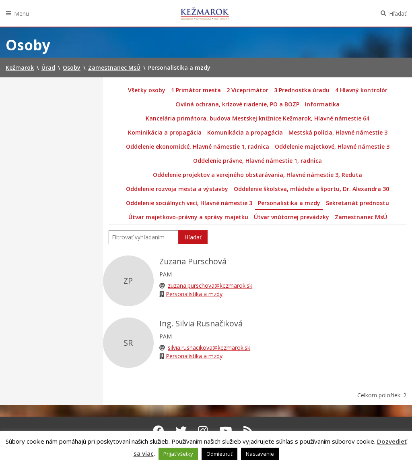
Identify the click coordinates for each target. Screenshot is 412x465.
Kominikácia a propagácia (165, 132)
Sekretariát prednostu (357, 203)
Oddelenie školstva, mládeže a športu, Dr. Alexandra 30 (311, 189)
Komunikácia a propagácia (245, 132)
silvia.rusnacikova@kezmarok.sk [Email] (209, 347)
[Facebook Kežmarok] (158, 430)
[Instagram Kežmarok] (203, 430)
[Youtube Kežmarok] (225, 430)
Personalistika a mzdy (289, 203)
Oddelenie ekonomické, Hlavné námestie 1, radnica (197, 146)
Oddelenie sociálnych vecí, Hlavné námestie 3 (189, 203)
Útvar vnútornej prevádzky (291, 217)
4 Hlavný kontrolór (361, 90)
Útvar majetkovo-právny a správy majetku (188, 217)
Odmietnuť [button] (219, 453)
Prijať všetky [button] (178, 453)
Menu (21, 13)
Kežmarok (205, 13)
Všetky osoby (146, 90)
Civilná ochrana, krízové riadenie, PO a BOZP (237, 104)
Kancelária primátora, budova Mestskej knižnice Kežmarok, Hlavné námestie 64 (257, 118)
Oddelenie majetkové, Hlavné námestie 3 (332, 146)
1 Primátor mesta (196, 90)
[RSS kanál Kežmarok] (248, 430)
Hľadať (397, 13)
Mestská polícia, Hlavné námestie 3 (337, 132)
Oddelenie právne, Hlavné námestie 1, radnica (257, 160)
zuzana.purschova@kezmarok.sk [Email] (210, 285)
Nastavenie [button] (260, 453)
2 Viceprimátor (247, 90)
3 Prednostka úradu (302, 90)
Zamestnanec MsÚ (361, 217)
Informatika (322, 104)
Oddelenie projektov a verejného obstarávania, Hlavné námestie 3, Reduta (257, 175)
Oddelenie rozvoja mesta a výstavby (177, 189)
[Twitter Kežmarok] (181, 430)
